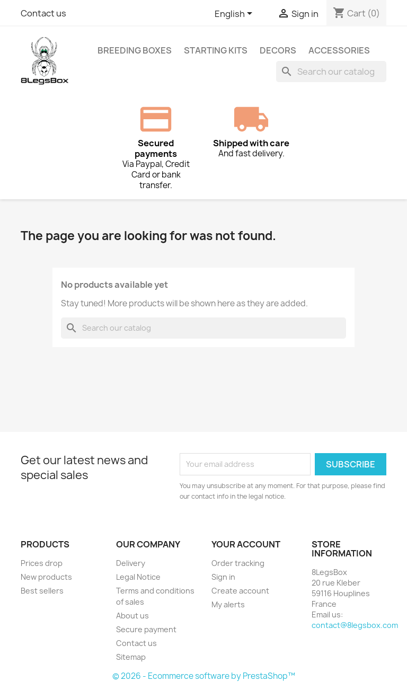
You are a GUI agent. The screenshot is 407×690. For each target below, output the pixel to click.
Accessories (339, 50)
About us (132, 616)
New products (46, 577)
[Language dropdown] (235, 14)
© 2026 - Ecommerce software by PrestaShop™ (203, 676)
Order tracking (237, 563)
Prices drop (42, 563)
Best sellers (42, 591)
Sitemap (131, 657)
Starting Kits (215, 50)
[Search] (331, 71)
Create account (240, 591)
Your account (245, 544)
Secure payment (146, 629)
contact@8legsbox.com (355, 625)
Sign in (223, 577)
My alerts (228, 604)
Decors (278, 50)
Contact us (43, 13)
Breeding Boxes (135, 50)
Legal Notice (138, 577)
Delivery (130, 563)
